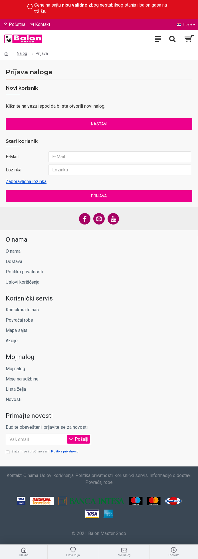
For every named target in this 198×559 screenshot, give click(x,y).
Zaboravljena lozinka (26, 181)
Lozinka (13, 170)
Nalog (22, 53)
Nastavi (99, 124)
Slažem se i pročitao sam (42, 451)
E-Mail (12, 156)
